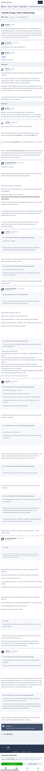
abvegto (7, 108)
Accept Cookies (12, 764)
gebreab (6, 17)
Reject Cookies (33, 764)
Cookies (29, 752)
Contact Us (23, 752)
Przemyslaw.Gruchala (10, 162)
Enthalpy (7, 122)
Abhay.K (7, 68)
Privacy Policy (16, 752)
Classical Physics (23, 17)
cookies (11, 758)
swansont (7, 232)
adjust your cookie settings (8, 759)
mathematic (8, 43)
